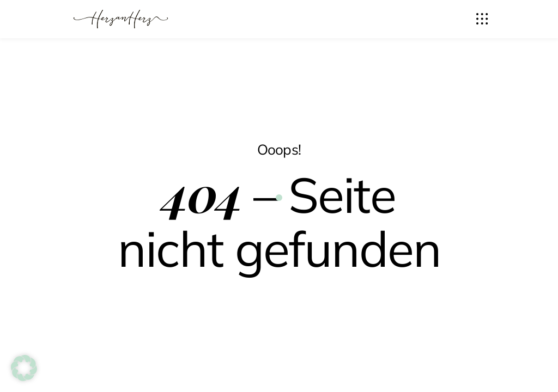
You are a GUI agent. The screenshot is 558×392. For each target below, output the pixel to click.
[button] (24, 368)
